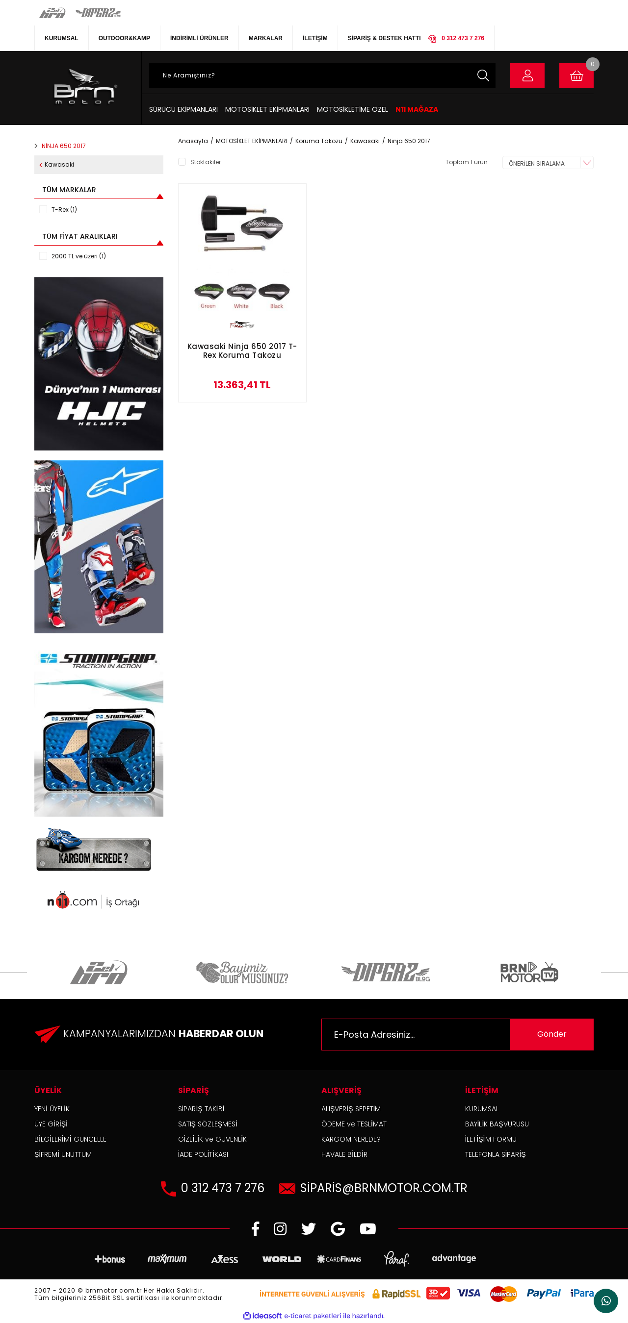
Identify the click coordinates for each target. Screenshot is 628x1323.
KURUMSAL (61, 38)
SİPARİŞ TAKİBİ (201, 1109)
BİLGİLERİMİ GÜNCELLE (70, 1139)
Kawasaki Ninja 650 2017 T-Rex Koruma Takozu (242, 351)
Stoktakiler (205, 162)
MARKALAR (266, 38)
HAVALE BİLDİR (344, 1154)
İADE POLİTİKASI (203, 1154)
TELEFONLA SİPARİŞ (495, 1154)
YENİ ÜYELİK (52, 1109)
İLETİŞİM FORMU (491, 1139)
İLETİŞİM (315, 38)
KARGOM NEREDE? (351, 1139)
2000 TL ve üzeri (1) (79, 256)
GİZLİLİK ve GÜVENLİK (212, 1139)
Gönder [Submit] (552, 1034)
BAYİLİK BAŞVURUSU (497, 1124)
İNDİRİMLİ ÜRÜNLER (199, 38)
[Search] (322, 75)
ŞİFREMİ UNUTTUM (63, 1154)
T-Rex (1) (64, 209)
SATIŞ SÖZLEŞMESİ (208, 1124)
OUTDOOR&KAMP (124, 38)
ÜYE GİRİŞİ (51, 1124)
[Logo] (84, 88)
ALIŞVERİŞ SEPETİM (351, 1109)
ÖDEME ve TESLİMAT (354, 1124)
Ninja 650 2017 (409, 141)
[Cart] (576, 75)
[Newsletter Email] (457, 1034)
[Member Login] (527, 75)
